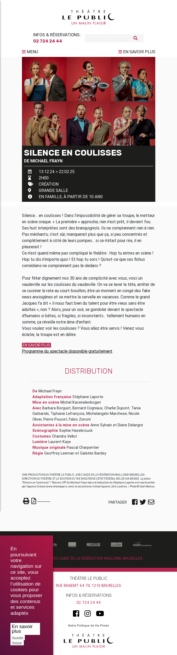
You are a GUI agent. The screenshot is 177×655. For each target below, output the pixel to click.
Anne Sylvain (101, 427)
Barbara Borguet (56, 410)
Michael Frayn (46, 163)
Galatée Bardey (93, 455)
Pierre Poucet (55, 421)
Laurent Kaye (59, 443)
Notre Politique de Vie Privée (88, 627)
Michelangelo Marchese (106, 415)
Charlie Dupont (116, 410)
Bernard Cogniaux (87, 410)
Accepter (17, 637)
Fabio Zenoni (80, 421)
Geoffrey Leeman (59, 455)
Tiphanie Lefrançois (67, 415)
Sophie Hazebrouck (76, 432)
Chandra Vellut (64, 438)
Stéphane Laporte (87, 399)
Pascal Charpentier (83, 449)
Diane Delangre (130, 427)
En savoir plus (22, 629)
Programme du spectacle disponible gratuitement (67, 353)
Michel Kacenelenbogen (80, 404)
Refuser (17, 642)
